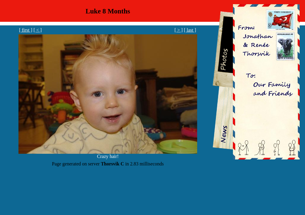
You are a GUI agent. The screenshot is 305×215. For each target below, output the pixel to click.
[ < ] (37, 30)
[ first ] (25, 30)
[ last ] (190, 30)
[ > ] (179, 30)
